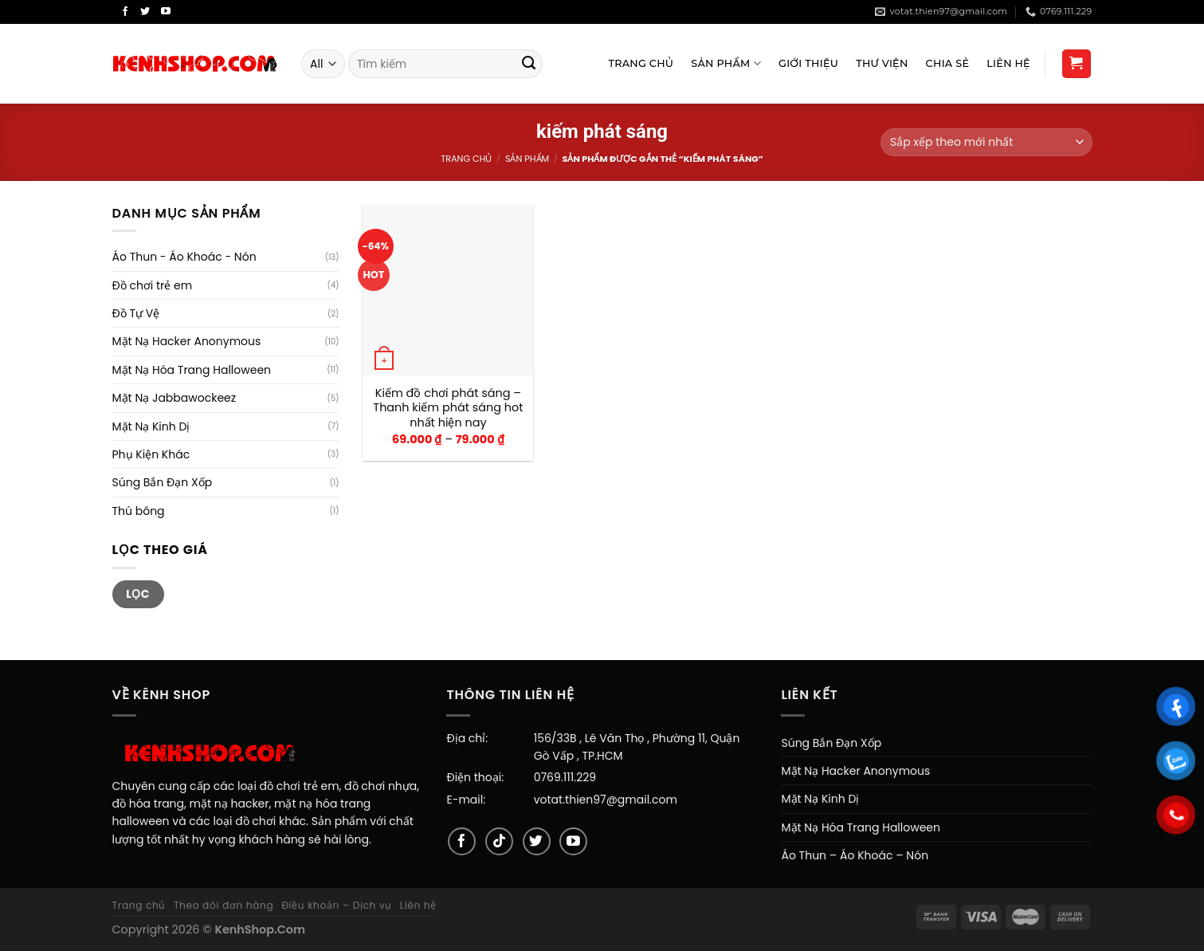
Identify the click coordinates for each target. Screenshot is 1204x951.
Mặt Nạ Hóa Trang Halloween (192, 370)
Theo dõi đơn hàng (223, 905)
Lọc (138, 594)
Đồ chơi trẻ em (152, 285)
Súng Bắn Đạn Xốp (162, 482)
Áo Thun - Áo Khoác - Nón (184, 257)
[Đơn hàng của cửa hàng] (986, 142)
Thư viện (882, 63)
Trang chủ (466, 158)
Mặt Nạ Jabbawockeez (174, 398)
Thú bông (138, 511)
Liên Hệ (1008, 63)
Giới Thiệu (808, 63)
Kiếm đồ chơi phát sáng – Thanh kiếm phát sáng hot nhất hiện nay (448, 408)
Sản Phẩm (726, 63)
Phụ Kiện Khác (151, 454)
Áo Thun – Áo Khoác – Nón (854, 855)
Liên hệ (418, 905)
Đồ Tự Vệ (136, 313)
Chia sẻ (948, 63)
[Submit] (529, 63)
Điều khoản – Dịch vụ (336, 905)
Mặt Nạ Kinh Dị (151, 426)
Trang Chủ (640, 63)
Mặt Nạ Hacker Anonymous (186, 341)
